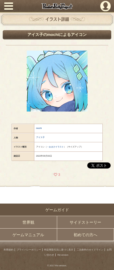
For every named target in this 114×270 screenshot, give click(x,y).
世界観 (28, 222)
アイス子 (40, 137)
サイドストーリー (85, 222)
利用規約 (8, 249)
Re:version (62, 255)
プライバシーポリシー (29, 249)
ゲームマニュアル (28, 235)
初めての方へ (85, 235)
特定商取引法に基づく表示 (58, 249)
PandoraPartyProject (57, 6)
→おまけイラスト (55, 147)
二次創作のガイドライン (90, 249)
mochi (39, 128)
